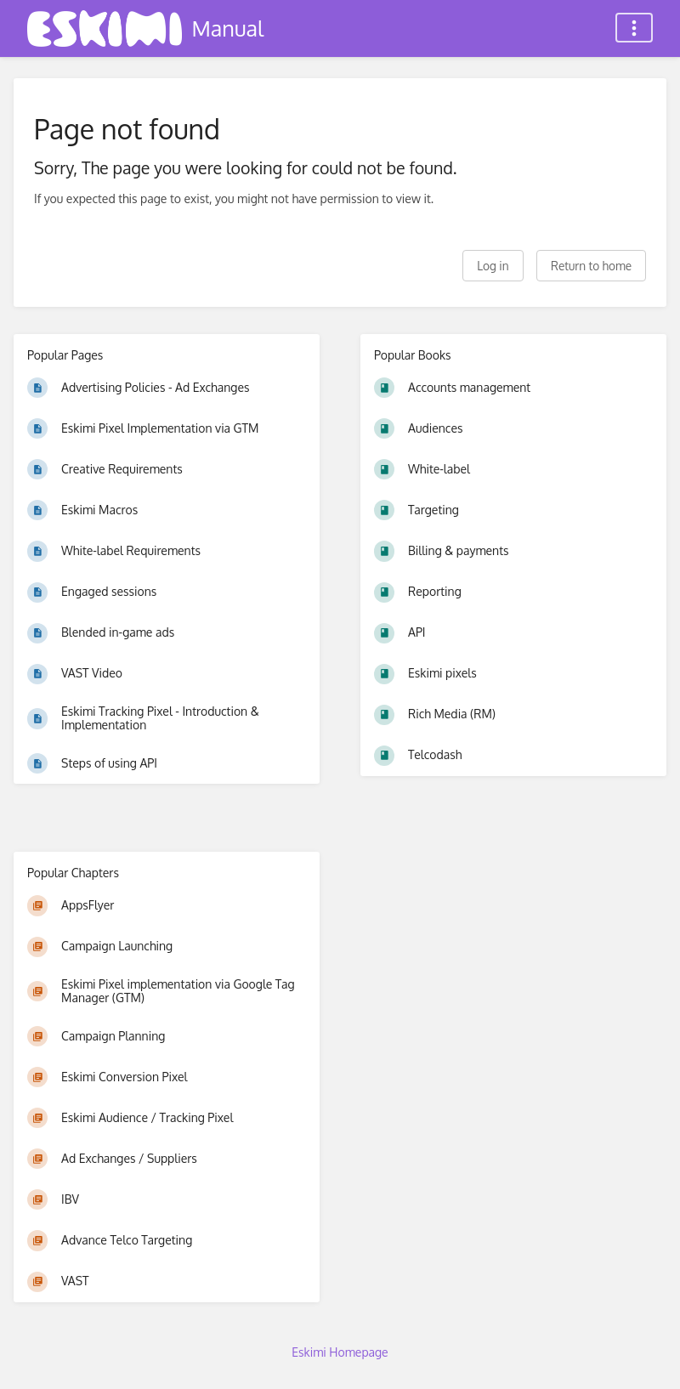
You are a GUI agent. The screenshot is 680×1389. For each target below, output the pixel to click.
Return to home (591, 265)
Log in (492, 265)
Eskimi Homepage (340, 1352)
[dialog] (648, 1355)
